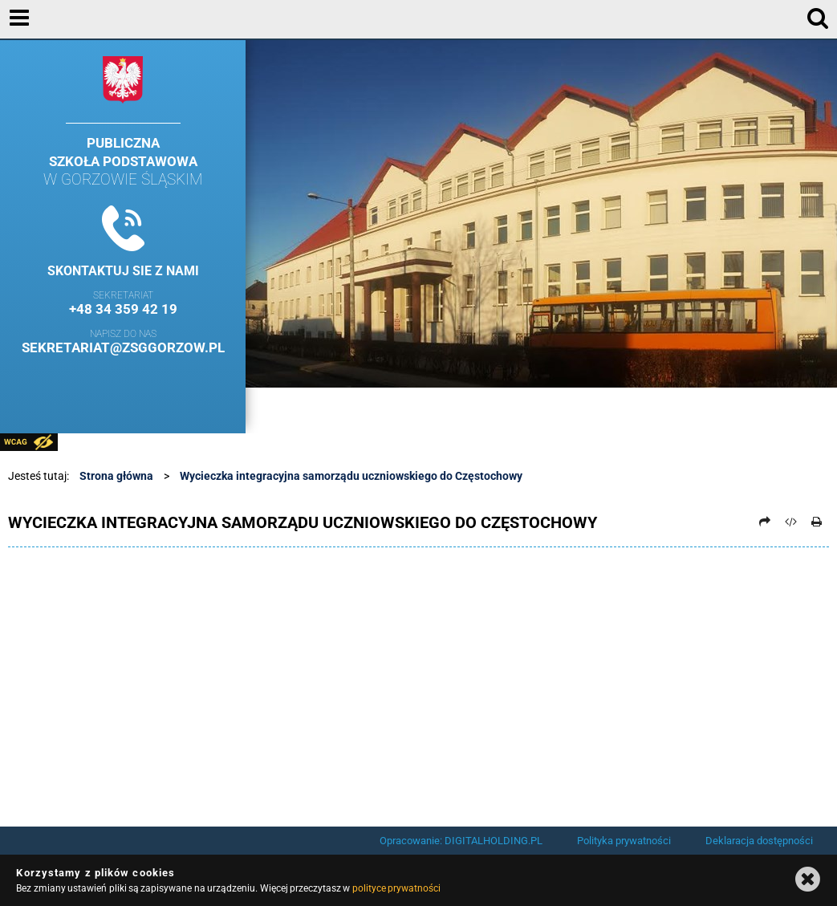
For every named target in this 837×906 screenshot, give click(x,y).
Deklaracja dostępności (759, 841)
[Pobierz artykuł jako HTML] (790, 521)
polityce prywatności (396, 888)
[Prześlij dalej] (764, 521)
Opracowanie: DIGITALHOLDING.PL (461, 841)
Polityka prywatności (624, 841)
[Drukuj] (817, 521)
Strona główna (116, 475)
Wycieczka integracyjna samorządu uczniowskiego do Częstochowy (351, 475)
